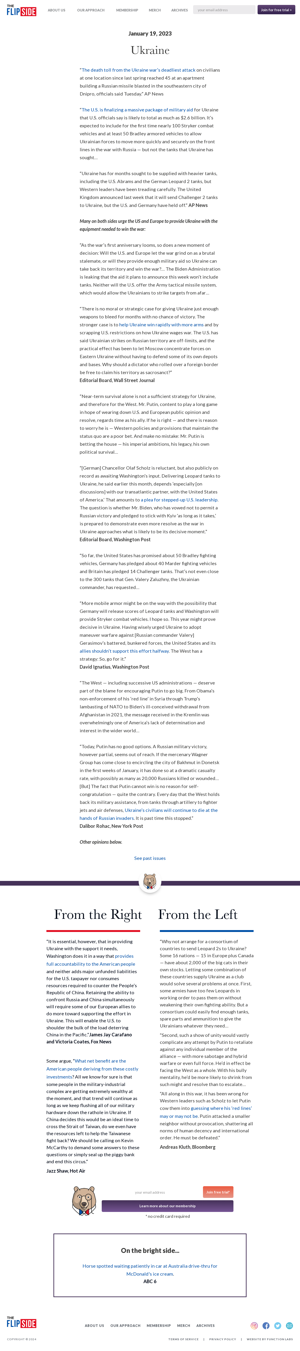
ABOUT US (56, 10)
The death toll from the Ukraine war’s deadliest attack (138, 70)
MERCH (155, 10)
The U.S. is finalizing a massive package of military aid (137, 109)
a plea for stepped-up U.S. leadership (179, 499)
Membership (127, 10)
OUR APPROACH (91, 10)
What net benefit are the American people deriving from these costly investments (92, 1068)
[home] (21, 11)
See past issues (150, 858)
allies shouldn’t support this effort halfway (124, 651)
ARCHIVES (179, 10)
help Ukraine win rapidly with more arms (161, 324)
